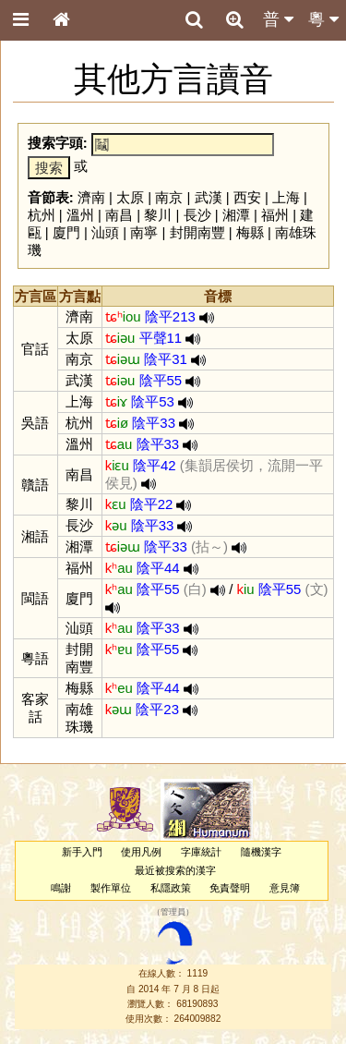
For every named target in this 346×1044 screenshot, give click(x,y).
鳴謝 (61, 887)
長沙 (197, 215)
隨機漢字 (261, 851)
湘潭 (236, 215)
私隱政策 (170, 887)
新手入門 (82, 851)
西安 (247, 197)
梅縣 (250, 232)
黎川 (158, 215)
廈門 (66, 232)
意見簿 (284, 887)
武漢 (208, 197)
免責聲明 (229, 887)
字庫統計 (201, 851)
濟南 (91, 197)
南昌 (119, 215)
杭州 (41, 215)
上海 (286, 197)
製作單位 (110, 887)
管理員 (173, 912)
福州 (275, 215)
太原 (130, 197)
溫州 (80, 215)
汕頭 (105, 232)
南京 (169, 197)
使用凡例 (141, 851)
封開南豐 (197, 232)
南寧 (144, 232)
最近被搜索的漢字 (175, 870)
